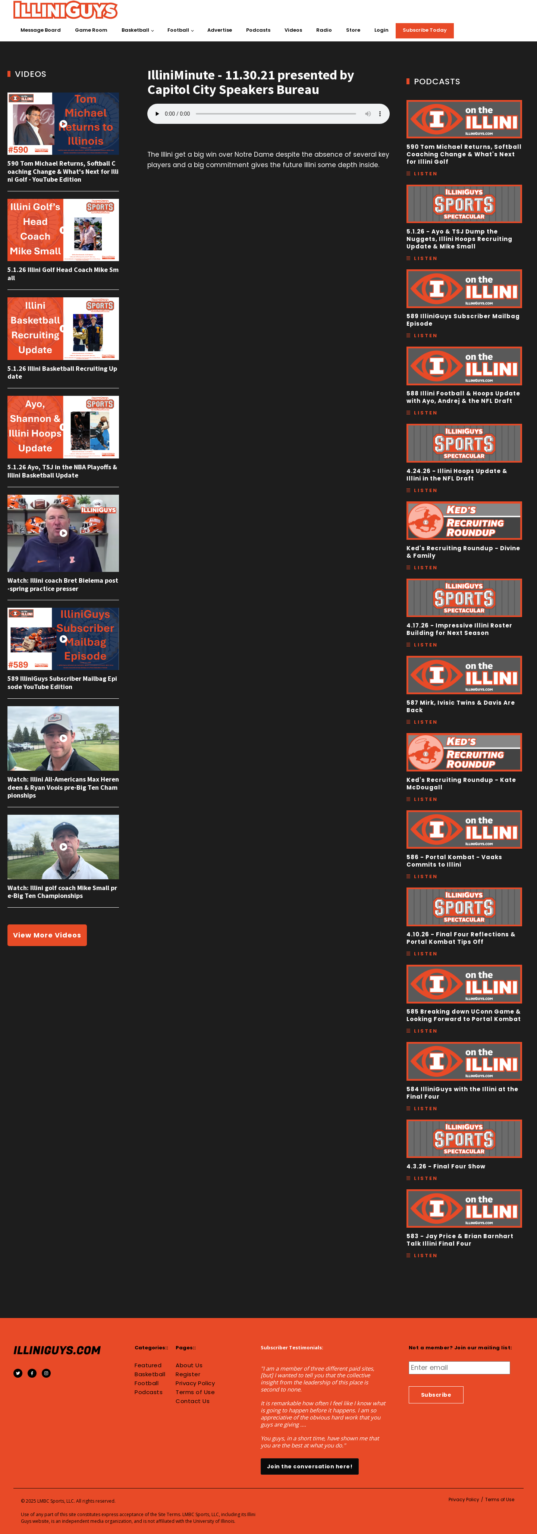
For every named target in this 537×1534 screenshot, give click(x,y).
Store (353, 30)
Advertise (219, 30)
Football (178, 30)
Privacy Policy (195, 1383)
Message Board (41, 30)
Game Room (91, 30)
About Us (189, 1365)
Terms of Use (195, 1392)
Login (381, 30)
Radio (324, 30)
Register (188, 1374)
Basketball (135, 30)
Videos (293, 30)
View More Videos (47, 935)
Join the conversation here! (310, 1466)
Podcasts (258, 30)
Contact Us (193, 1401)
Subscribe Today (425, 30)
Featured (148, 1365)
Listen (426, 173)
